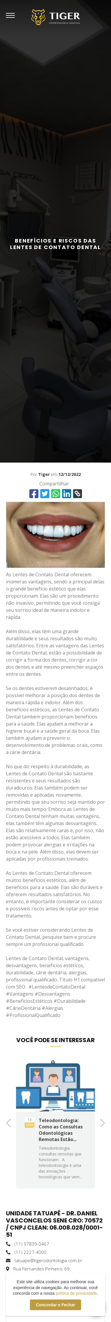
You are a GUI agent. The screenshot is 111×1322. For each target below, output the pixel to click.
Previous (10, 1122)
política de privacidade (76, 1293)
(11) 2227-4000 (26, 1252)
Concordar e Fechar (55, 1304)
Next (100, 1122)
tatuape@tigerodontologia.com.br (44, 1260)
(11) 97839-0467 (27, 1244)
